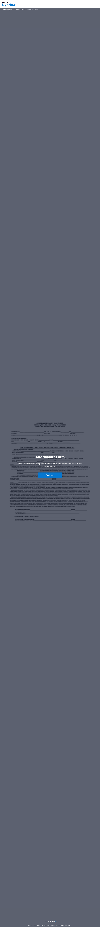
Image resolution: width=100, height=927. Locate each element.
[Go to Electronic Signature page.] (8, 9)
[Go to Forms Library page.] (20, 9)
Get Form (50, 475)
